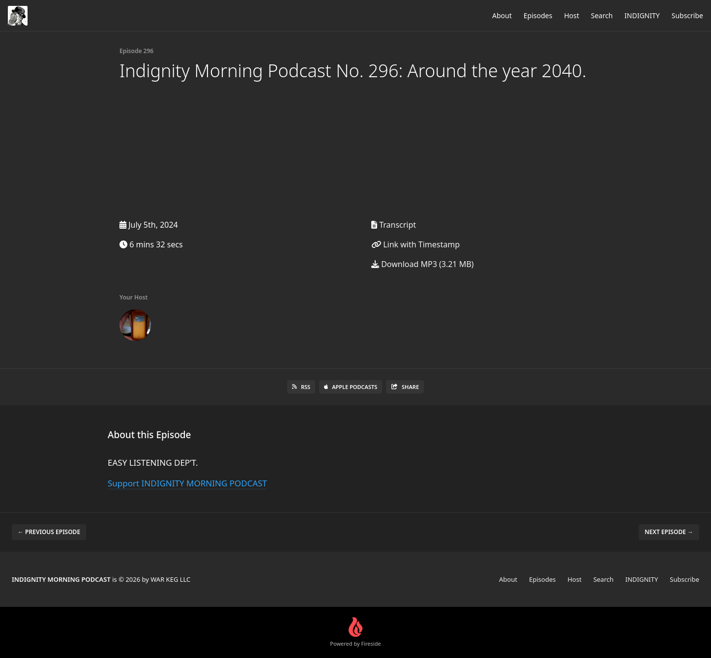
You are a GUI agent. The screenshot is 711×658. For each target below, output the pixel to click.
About (502, 15)
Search (602, 15)
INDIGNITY (642, 15)
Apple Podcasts (350, 386)
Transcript (393, 224)
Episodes (538, 15)
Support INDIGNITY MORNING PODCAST (187, 483)
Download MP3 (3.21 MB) (422, 264)
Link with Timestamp (415, 244)
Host (571, 15)
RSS (301, 386)
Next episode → (669, 532)
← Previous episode (49, 532)
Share (405, 386)
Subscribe (687, 15)
